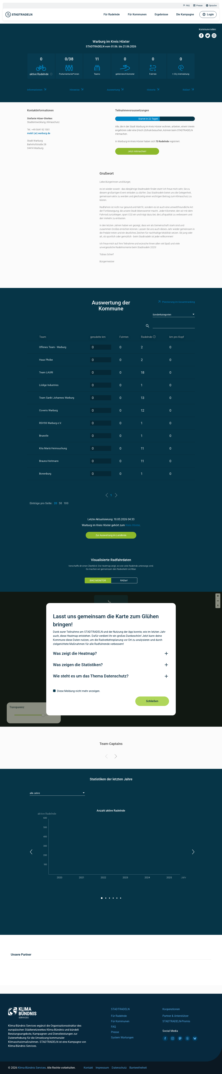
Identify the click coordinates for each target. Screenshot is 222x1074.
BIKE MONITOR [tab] (98, 580)
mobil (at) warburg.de (38, 133)
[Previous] (107, 757)
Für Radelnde (112, 14)
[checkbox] (111, 691)
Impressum (102, 1067)
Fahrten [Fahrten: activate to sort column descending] (124, 337)
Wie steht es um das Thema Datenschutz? (91, 676)
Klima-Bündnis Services (32, 1067)
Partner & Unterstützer (175, 1015)
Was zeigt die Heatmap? (75, 653)
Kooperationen (171, 1009)
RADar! (124, 580)
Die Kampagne (185, 14)
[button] (31, 852)
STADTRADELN (120, 1009)
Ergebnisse (161, 14)
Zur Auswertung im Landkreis (111, 535)
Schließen (152, 701)
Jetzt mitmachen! (137, 151)
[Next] (115, 757)
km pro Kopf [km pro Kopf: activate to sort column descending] (176, 337)
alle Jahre (35, 793)
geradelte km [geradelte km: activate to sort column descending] (98, 337)
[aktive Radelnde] (152, 337)
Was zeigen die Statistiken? (78, 664)
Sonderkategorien (162, 314)
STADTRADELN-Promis (176, 1021)
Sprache (211, 5)
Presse (197, 5)
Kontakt (88, 1067)
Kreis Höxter (133, 525)
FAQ (186, 5)
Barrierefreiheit (138, 1067)
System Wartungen (122, 1037)
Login (208, 14)
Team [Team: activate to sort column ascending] (42, 337)
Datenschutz (119, 1067)
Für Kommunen (137, 14)
